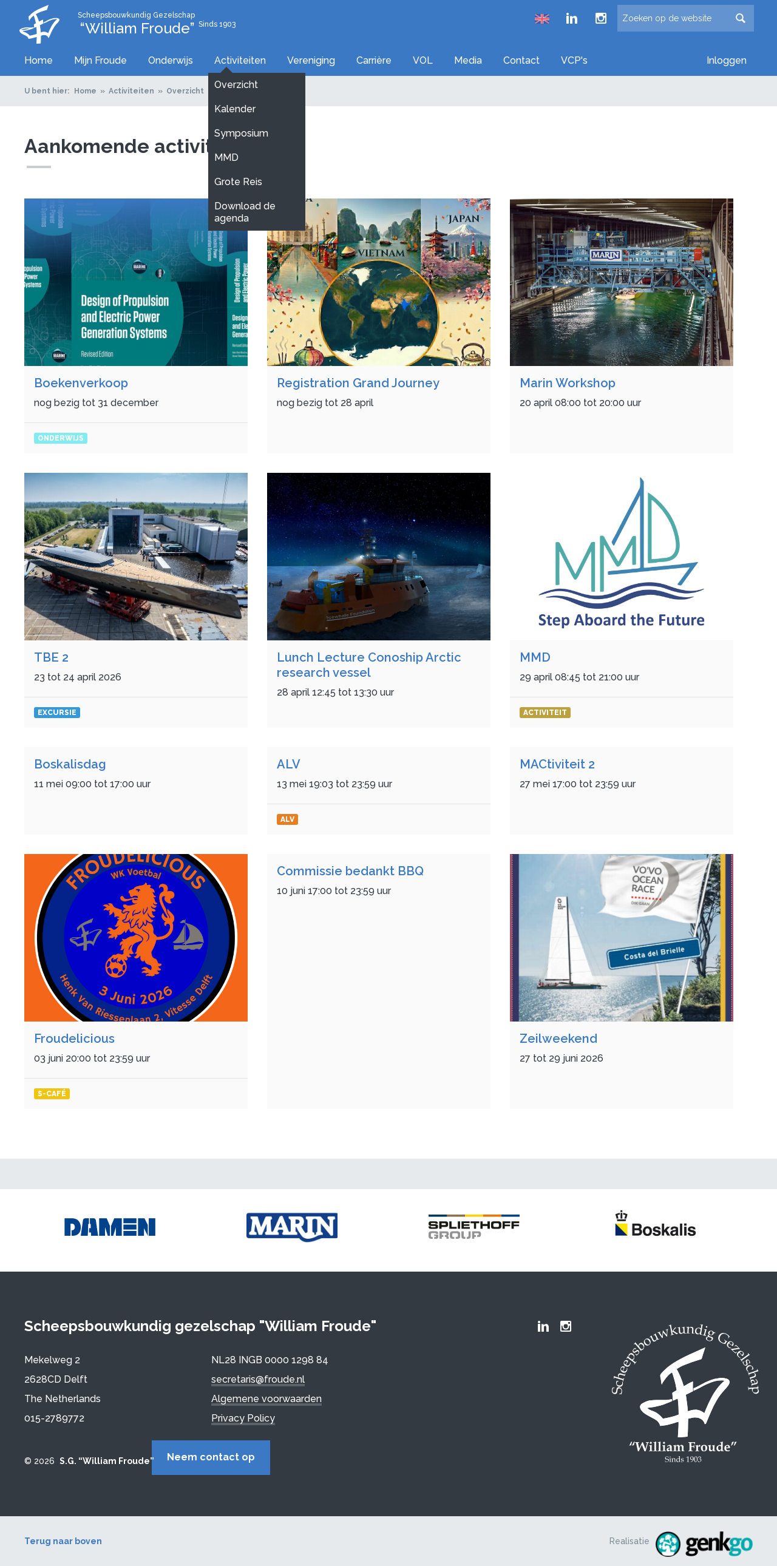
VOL (423, 60)
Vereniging (311, 60)
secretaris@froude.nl (258, 1376)
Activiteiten (240, 60)
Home (38, 60)
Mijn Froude (100, 60)
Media (468, 60)
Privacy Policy (243, 1415)
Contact (521, 60)
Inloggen (727, 60)
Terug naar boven (63, 1535)
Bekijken (136, 322)
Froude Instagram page (601, 18)
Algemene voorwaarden (266, 1396)
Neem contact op (266, 1454)
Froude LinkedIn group (571, 18)
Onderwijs (170, 60)
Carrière (374, 60)
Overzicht (185, 88)
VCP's (574, 60)
